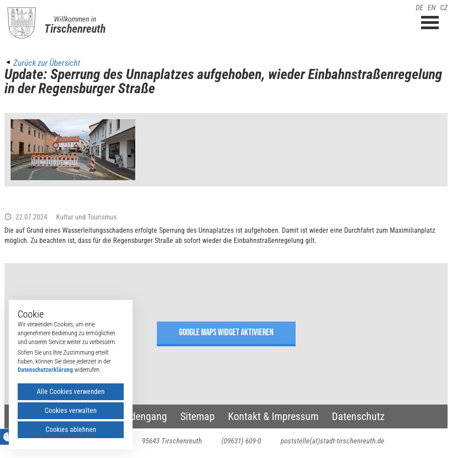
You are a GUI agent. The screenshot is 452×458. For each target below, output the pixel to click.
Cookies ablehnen (71, 429)
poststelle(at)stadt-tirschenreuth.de (332, 440)
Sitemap (197, 416)
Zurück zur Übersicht (46, 63)
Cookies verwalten (71, 410)
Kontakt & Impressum (273, 416)
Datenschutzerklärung (45, 369)
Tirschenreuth (75, 28)
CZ (444, 8)
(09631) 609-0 (241, 440)
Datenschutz (358, 416)
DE (419, 8)
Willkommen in (75, 19)
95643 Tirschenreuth (172, 440)
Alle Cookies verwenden (71, 391)
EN (432, 8)
